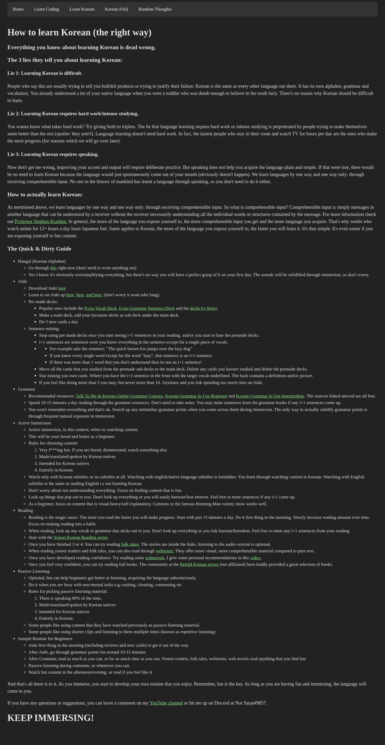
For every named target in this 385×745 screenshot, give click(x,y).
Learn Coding (46, 9)
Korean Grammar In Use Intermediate (270, 396)
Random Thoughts (155, 9)
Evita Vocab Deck (100, 308)
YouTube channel (166, 703)
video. (255, 557)
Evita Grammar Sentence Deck (147, 308)
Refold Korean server (199, 564)
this (53, 267)
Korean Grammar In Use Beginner (196, 396)
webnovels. (155, 557)
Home (18, 9)
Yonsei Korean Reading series (81, 537)
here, (70, 294)
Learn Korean (82, 9)
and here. (94, 294)
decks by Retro (203, 308)
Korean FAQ (116, 9)
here (62, 288)
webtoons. (165, 550)
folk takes (130, 544)
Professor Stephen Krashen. (41, 221)
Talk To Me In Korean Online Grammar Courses (119, 396)
